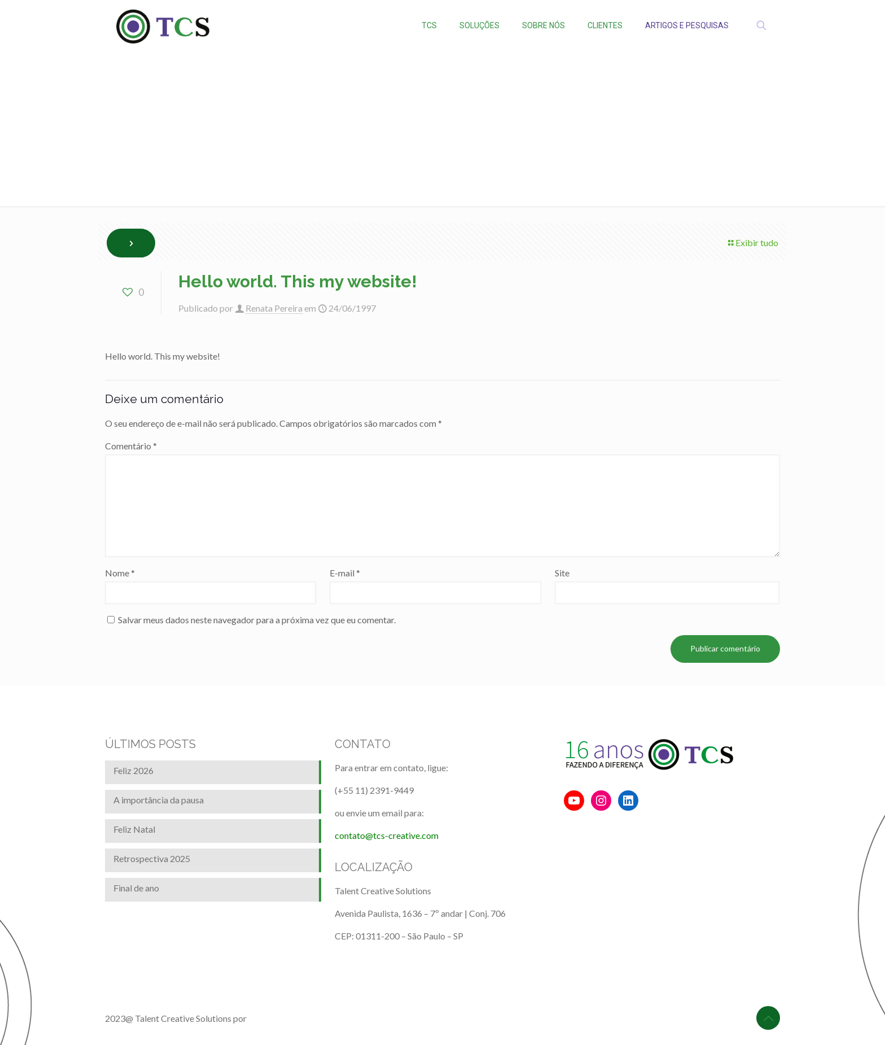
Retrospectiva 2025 (151, 858)
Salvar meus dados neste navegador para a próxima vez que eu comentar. (257, 619)
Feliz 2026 (133, 770)
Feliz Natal (134, 829)
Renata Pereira (274, 308)
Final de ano (136, 887)
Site (562, 572)
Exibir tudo (752, 242)
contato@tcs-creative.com (387, 835)
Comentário (131, 445)
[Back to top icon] (768, 1018)
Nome (120, 572)
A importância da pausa (158, 799)
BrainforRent (273, 1018)
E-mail (345, 572)
